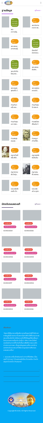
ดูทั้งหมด (37, 10)
